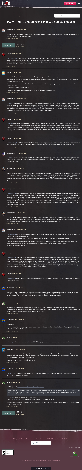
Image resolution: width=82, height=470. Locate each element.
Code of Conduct (40, 439)
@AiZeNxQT (10, 103)
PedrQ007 (9, 72)
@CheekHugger (10, 342)
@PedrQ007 (10, 124)
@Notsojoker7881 (11, 193)
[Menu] (79, 4)
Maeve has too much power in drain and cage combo (30, 387)
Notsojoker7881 (11, 168)
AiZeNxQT (9, 53)
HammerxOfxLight (12, 29)
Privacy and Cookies (18, 439)
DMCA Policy (50, 439)
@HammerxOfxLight (12, 58)
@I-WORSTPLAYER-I (12, 373)
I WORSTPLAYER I (11, 349)
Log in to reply (8, 45)
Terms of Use (29, 439)
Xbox (74, 454)
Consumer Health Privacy (63, 439)
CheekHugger (10, 287)
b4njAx (8, 303)
